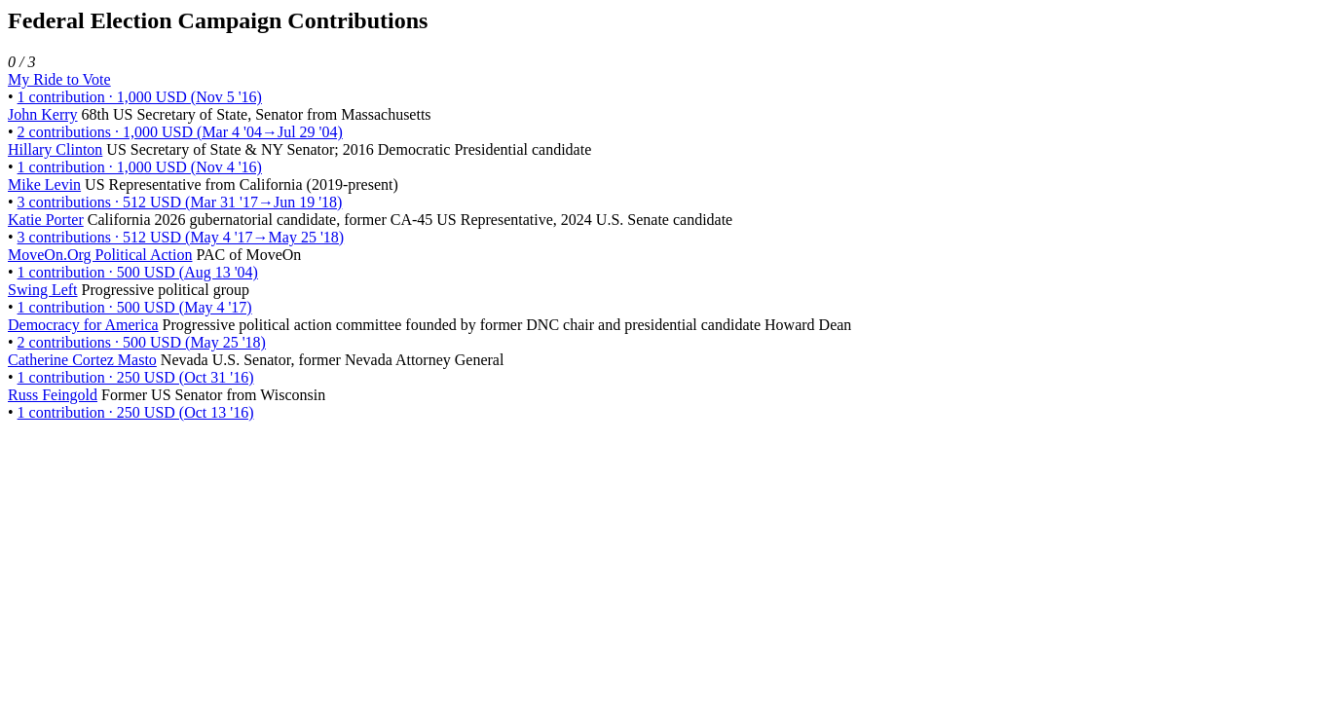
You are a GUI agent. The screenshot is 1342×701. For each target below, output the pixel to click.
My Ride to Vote (59, 79)
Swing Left (43, 289)
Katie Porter (46, 219)
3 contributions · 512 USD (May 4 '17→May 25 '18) (181, 237)
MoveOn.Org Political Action (100, 254)
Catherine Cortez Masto (82, 359)
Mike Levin (44, 184)
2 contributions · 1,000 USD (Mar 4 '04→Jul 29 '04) (180, 132)
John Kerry (43, 114)
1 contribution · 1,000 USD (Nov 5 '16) (140, 97)
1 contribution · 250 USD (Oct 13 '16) (136, 412)
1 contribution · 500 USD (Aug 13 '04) (138, 272)
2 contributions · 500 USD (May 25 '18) (142, 342)
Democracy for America (83, 324)
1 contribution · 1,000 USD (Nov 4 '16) (140, 167)
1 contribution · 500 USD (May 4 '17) (135, 307)
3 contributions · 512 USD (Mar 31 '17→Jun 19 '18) (180, 202)
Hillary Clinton (55, 149)
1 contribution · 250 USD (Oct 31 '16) (136, 377)
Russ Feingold (52, 395)
